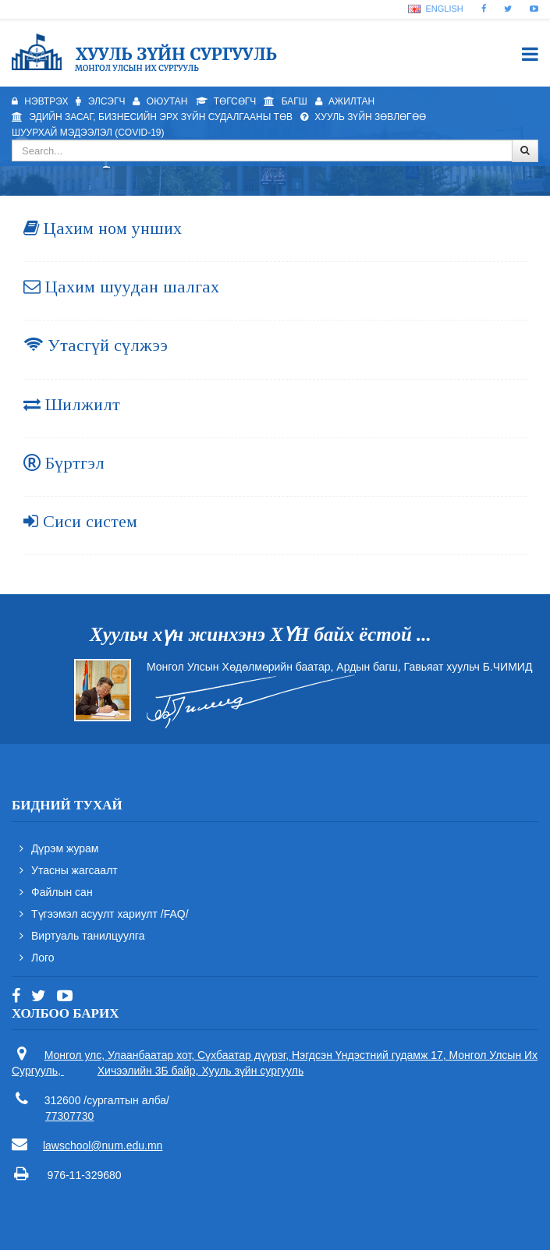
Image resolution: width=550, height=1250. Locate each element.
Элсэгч (100, 101)
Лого (43, 957)
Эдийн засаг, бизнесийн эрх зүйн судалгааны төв (152, 117)
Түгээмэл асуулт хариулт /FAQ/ (110, 914)
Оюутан (160, 101)
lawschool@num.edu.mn (103, 1145)
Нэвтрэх (40, 101)
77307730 (69, 1116)
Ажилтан (345, 101)
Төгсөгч (226, 101)
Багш (285, 101)
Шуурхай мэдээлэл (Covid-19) (88, 132)
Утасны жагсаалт (74, 870)
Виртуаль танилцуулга (87, 936)
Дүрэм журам (65, 848)
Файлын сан (62, 892)
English (435, 8)
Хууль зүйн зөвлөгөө (363, 117)
